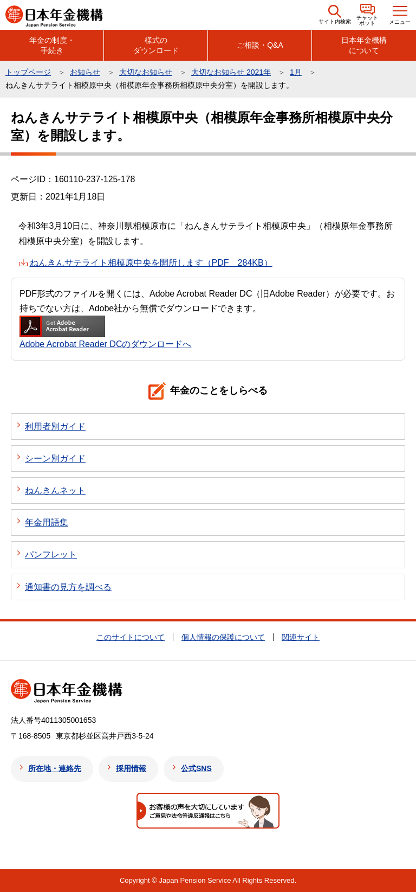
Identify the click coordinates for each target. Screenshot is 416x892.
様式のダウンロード (156, 45)
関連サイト (301, 637)
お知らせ (85, 72)
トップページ (28, 72)
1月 (296, 72)
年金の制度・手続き (52, 45)
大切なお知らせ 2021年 (231, 72)
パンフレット (51, 554)
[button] (334, 15)
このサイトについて (130, 637)
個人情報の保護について (223, 637)
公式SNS (196, 768)
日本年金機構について (364, 45)
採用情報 (131, 768)
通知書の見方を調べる (68, 587)
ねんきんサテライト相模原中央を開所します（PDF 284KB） (151, 262)
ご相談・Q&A (260, 45)
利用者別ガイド (55, 426)
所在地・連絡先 (54, 768)
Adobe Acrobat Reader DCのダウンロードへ (105, 332)
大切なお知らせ (145, 72)
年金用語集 (46, 522)
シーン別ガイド (55, 458)
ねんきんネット (55, 490)
